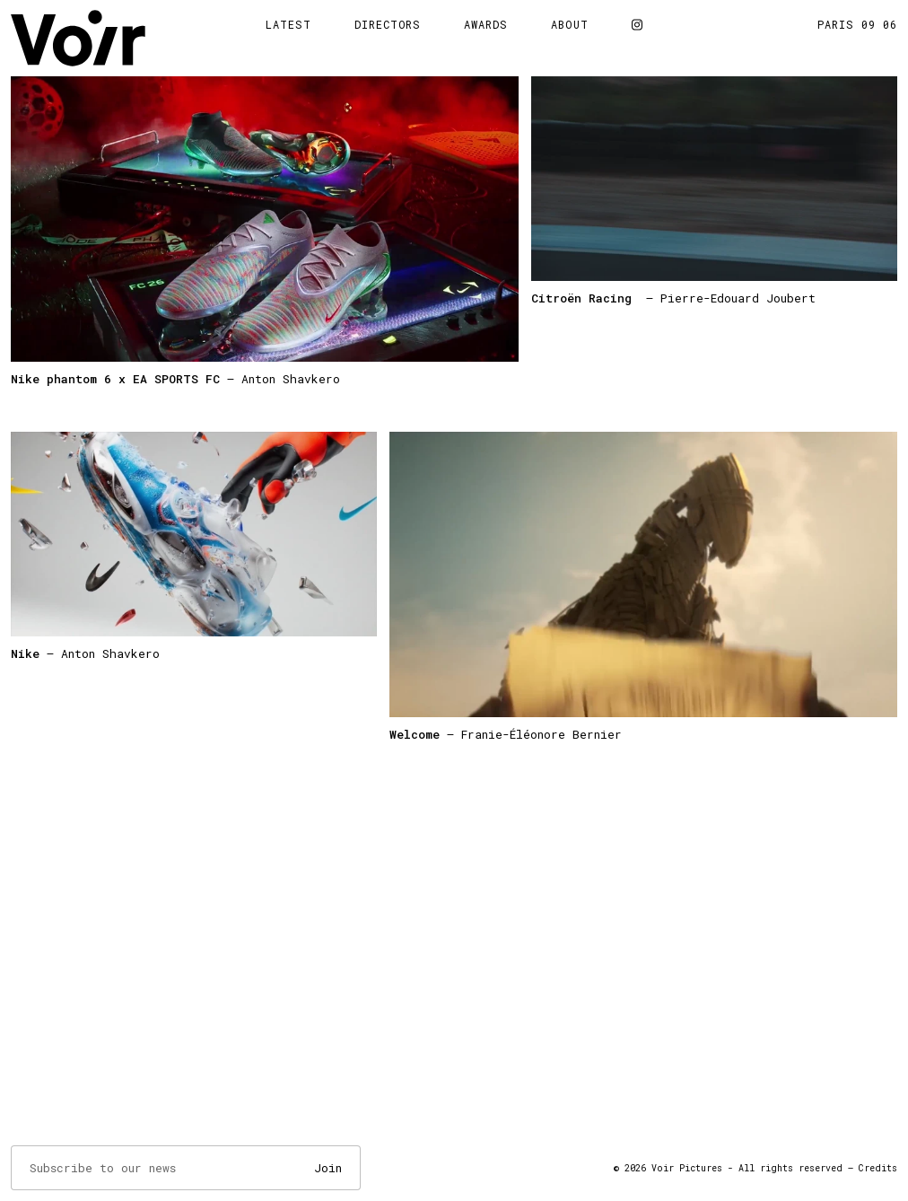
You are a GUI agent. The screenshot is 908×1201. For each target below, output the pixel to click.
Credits (878, 1168)
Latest (288, 24)
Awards (486, 24)
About (570, 24)
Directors (388, 24)
